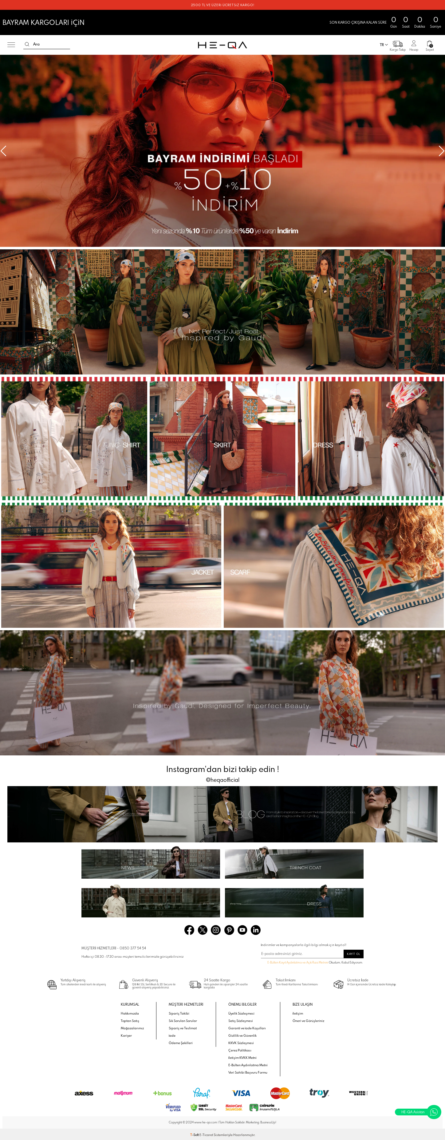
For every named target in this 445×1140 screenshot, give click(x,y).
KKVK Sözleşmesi (241, 1043)
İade (172, 1035)
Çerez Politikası (239, 1050)
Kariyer (126, 1035)
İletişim (298, 1013)
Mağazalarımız (132, 1028)
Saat (405, 26)
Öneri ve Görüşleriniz (308, 1021)
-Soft (194, 1135)
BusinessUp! (268, 1122)
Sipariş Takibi (179, 1013)
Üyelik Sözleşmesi (241, 1013)
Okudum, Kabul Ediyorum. (312, 963)
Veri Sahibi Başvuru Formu (247, 1072)
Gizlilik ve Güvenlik (242, 1035)
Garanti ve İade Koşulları (247, 1028)
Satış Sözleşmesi (240, 1021)
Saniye (435, 26)
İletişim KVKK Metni (242, 1057)
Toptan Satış (130, 1021)
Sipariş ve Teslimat (183, 1028)
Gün (393, 26)
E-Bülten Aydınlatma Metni (248, 1065)
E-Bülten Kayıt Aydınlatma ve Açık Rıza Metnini (297, 962)
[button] (441, 150)
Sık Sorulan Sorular (183, 1021)
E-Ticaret (206, 1135)
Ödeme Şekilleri (181, 1043)
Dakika (419, 26)
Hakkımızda (130, 1013)
